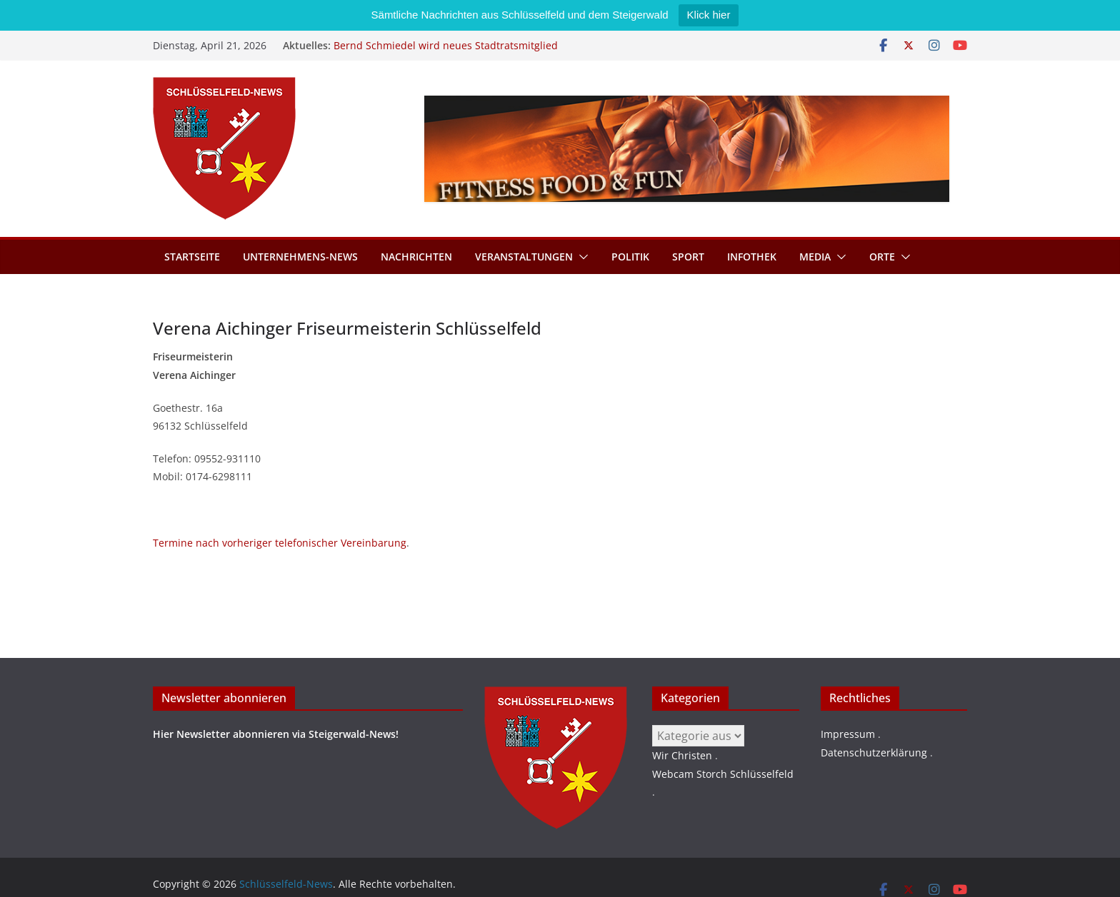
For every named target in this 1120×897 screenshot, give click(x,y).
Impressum (848, 734)
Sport (688, 256)
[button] (581, 257)
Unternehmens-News (300, 256)
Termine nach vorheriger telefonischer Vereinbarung (279, 542)
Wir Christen (682, 755)
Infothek (751, 256)
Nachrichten (416, 256)
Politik (630, 256)
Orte (882, 256)
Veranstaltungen (524, 256)
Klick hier (709, 15)
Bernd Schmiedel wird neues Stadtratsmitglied (446, 45)
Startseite (192, 256)
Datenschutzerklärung (874, 752)
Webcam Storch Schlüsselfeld (723, 774)
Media (815, 256)
